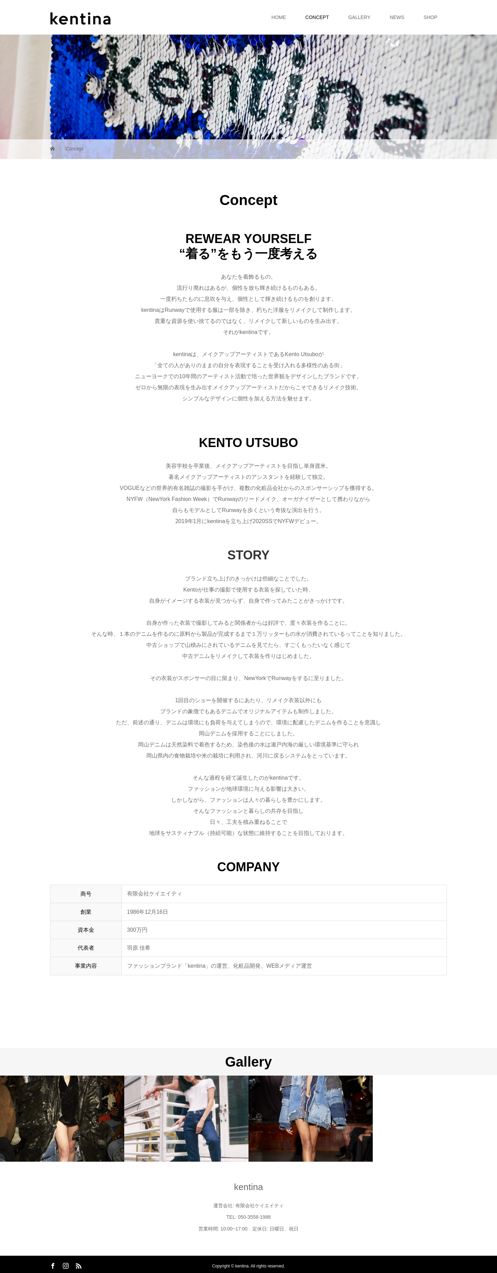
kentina (248, 1187)
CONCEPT (317, 17)
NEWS (397, 17)
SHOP (430, 17)
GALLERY (359, 17)
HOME (279, 17)
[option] (62, 1119)
